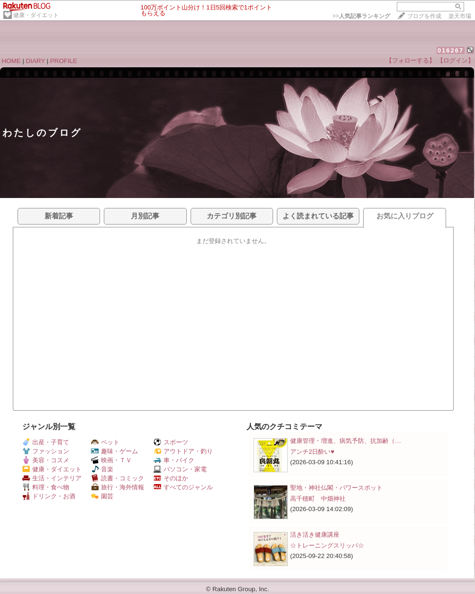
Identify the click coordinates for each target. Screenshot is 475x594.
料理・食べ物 (45, 487)
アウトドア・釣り (183, 451)
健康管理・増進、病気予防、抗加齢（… (345, 440)
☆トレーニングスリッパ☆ (327, 545)
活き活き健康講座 (314, 534)
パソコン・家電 (180, 469)
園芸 (102, 496)
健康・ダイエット (36, 15)
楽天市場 (459, 16)
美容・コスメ (45, 460)
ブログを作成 (424, 16)
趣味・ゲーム (114, 451)
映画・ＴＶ (111, 460)
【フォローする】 (410, 60)
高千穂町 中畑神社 (318, 498)
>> (361, 16)
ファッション (45, 451)
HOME (11, 60)
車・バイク (174, 460)
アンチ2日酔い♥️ (312, 451)
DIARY (35, 60)
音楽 (102, 469)
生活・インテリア (52, 478)
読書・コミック (117, 478)
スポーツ (171, 442)
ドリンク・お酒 (48, 496)
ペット (105, 442)
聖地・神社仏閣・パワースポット (336, 487)
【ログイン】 (455, 60)
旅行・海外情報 (117, 487)
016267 (451, 50)
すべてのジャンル (183, 487)
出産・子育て (45, 442)
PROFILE (63, 60)
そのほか (171, 478)
